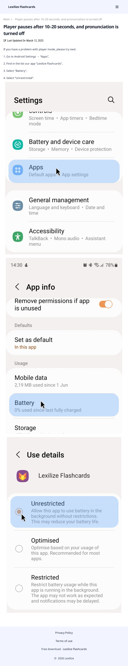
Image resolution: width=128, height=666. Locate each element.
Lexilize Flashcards (75, 649)
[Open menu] (117, 6)
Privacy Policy (64, 633)
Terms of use (64, 641)
